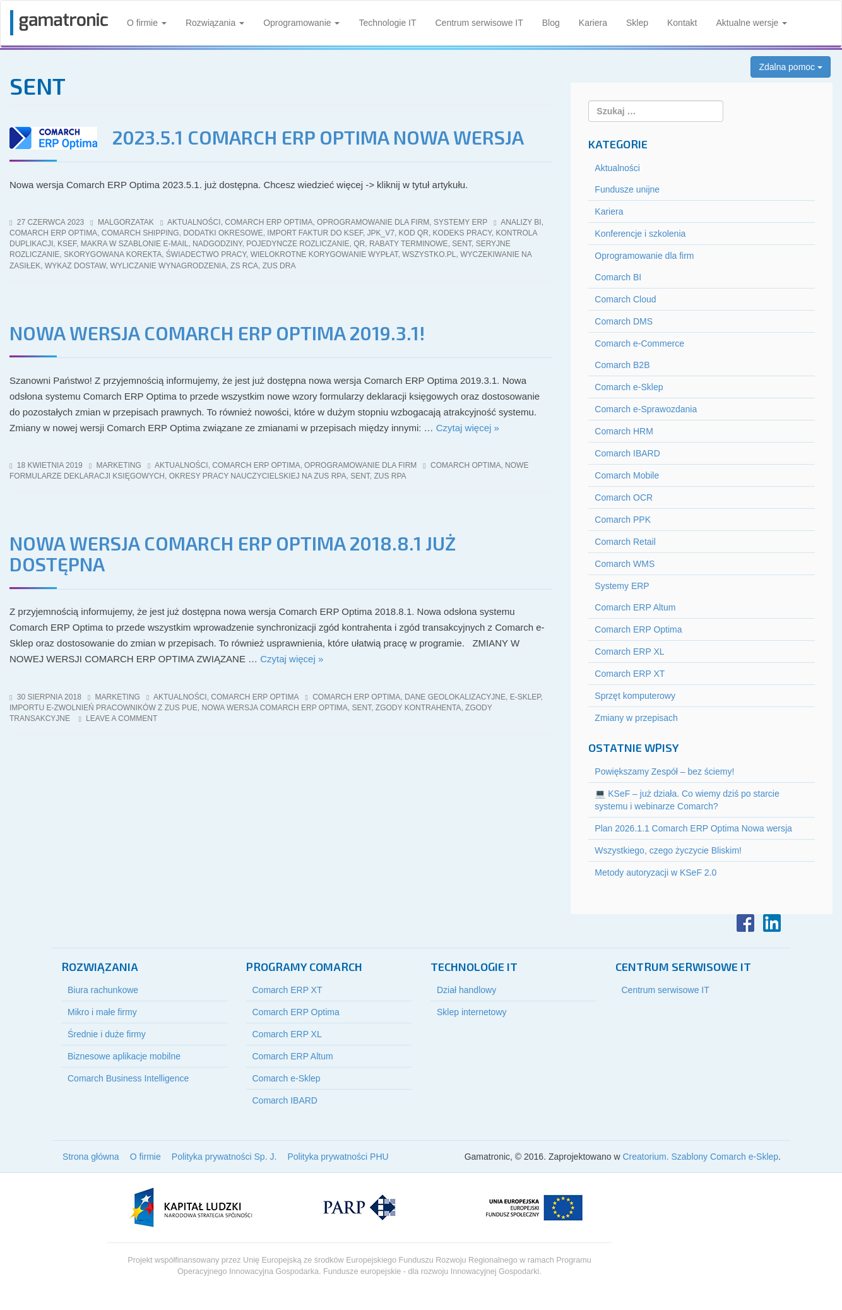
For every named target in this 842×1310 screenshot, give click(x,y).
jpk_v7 (380, 233)
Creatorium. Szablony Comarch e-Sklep (700, 1157)
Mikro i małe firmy (102, 1012)
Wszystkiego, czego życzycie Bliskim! (668, 850)
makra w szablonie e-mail (135, 243)
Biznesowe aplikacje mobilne (124, 1056)
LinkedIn (772, 923)
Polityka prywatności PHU (337, 1157)
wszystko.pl (429, 254)
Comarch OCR (624, 497)
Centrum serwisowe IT (479, 23)
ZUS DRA (279, 265)
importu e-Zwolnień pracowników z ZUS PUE (103, 707)
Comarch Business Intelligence (128, 1078)
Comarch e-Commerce (639, 343)
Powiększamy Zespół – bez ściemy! (664, 771)
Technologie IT (387, 23)
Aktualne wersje (751, 23)
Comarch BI (618, 277)
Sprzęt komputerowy (635, 696)
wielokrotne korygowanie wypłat (324, 254)
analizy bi (521, 222)
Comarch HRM (624, 431)
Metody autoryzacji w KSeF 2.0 (655, 872)
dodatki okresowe (223, 233)
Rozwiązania (215, 23)
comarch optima (465, 465)
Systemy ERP (460, 222)
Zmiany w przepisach (636, 718)
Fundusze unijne (627, 189)
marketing (119, 465)
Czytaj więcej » (467, 427)
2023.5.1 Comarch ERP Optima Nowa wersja (318, 137)
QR (359, 243)
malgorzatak (126, 222)
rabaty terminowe (408, 243)
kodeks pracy (462, 233)
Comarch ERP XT (630, 674)
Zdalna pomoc (790, 67)
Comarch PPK (623, 520)
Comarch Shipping (140, 233)
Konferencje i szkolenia (640, 234)
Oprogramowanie (301, 23)
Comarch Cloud (625, 299)
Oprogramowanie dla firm (373, 222)
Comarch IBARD (627, 453)
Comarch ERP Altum (635, 607)
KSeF (66, 243)
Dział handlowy (466, 990)
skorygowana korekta (113, 254)
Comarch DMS (624, 321)
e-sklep (525, 697)
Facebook (745, 923)
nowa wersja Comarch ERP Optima (274, 707)
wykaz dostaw (75, 265)
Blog (551, 23)
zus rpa (390, 476)
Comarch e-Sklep (629, 387)
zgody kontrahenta (418, 707)
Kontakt (682, 23)
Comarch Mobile (627, 475)
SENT (461, 243)
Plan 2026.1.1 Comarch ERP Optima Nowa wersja (693, 828)
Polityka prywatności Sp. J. (224, 1157)
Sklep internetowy (472, 1012)
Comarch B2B (622, 365)
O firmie (147, 23)
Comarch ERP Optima (268, 222)
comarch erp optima (53, 233)
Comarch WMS (625, 564)
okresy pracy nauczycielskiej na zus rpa (258, 476)
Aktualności (194, 222)
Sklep (637, 23)
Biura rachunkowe (103, 990)
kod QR (414, 233)
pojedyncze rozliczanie (297, 243)
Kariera (593, 23)
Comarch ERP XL (629, 651)
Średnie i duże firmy (107, 1034)
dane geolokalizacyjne (455, 697)
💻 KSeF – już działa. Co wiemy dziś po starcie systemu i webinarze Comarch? (687, 800)
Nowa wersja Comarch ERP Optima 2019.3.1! (217, 332)
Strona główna (90, 1157)
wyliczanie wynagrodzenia (168, 265)
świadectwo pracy (206, 254)
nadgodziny (217, 243)
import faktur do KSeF (315, 233)
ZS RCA (244, 265)
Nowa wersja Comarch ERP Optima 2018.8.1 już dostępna (232, 553)
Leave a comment (121, 718)
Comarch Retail (625, 542)
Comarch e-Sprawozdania (646, 409)
